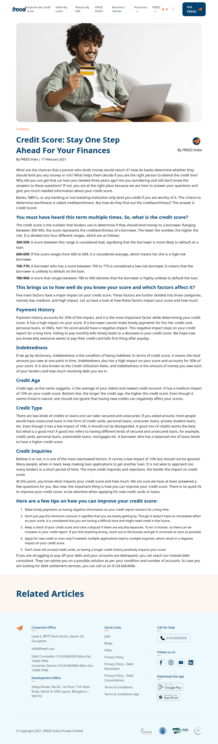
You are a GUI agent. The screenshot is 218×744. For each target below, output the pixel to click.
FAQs (108, 650)
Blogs (108, 643)
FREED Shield (99, 9)
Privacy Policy (114, 657)
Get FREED (194, 9)
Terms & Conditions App (121, 694)
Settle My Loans (61, 9)
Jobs (107, 636)
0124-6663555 (173, 638)
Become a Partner (118, 9)
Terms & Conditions (118, 687)
